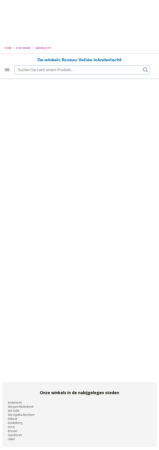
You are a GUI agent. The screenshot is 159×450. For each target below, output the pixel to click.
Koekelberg (15, 421)
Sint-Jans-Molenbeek (20, 405)
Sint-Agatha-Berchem (21, 413)
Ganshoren (15, 433)
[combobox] (79, 29)
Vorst (11, 425)
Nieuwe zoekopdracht (77, 67)
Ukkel (11, 437)
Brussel (12, 429)
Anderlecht (15, 401)
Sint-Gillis (13, 409)
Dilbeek (12, 417)
